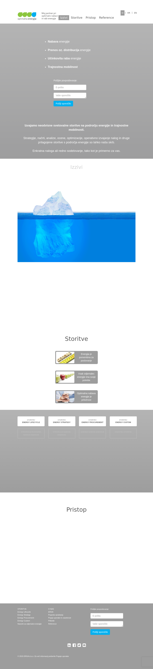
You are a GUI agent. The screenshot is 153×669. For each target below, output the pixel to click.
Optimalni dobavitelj (72, 569)
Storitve (76, 17)
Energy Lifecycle (24, 612)
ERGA (50, 612)
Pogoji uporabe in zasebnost (59, 618)
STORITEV (31, 421)
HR (128, 13)
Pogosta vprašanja (55, 615)
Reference (106, 17)
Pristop (91, 17)
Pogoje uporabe (62, 656)
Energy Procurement (26, 618)
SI (122, 13)
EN (135, 13)
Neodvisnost (31, 537)
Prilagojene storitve (113, 569)
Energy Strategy (24, 615)
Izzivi (63, 17)
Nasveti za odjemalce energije (30, 624)
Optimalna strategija (31, 569)
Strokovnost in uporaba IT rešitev (113, 537)
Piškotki (51, 621)
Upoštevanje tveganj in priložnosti (72, 537)
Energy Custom (24, 621)
